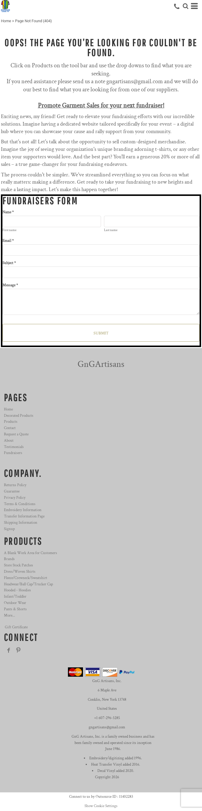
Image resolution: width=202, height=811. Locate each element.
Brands (9, 559)
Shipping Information (20, 522)
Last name (111, 230)
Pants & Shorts (15, 609)
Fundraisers (13, 453)
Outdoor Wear (15, 602)
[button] (185, 6)
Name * (8, 212)
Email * (8, 240)
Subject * (9, 263)
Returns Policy (15, 485)
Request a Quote (16, 434)
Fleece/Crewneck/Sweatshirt (25, 578)
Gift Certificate (16, 627)
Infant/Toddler (15, 596)
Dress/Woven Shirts (19, 571)
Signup (9, 529)
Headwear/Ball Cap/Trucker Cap (28, 584)
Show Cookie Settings (101, 806)
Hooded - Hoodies (17, 590)
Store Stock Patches (18, 565)
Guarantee (12, 491)
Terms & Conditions (19, 504)
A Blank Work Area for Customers (30, 553)
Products (10, 421)
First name (9, 230)
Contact (10, 428)
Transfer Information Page (24, 516)
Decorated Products (18, 415)
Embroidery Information (22, 510)
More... (9, 615)
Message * (10, 285)
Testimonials (14, 447)
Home (6, 21)
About (9, 440)
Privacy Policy (15, 497)
